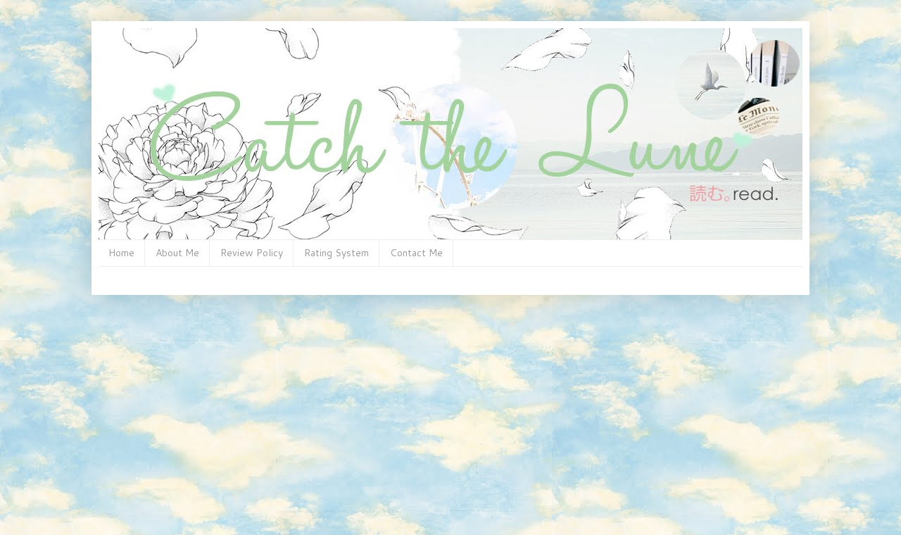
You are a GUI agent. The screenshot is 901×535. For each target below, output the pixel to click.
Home (121, 253)
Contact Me (416, 253)
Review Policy (251, 253)
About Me (177, 253)
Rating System (336, 253)
